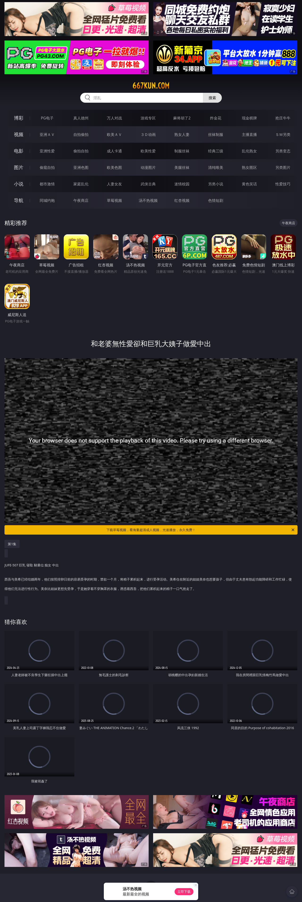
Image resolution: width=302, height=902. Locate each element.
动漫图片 (148, 167)
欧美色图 (114, 167)
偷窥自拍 (47, 167)
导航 (18, 200)
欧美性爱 (148, 151)
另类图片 (282, 167)
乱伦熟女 (249, 151)
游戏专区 (148, 118)
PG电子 (47, 118)
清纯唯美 (215, 167)
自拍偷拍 (80, 134)
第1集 (12, 544)
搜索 (212, 97)
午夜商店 (80, 200)
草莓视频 (114, 200)
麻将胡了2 (181, 118)
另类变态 (282, 151)
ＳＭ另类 (282, 134)
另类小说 (215, 184)
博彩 (18, 118)
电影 (18, 151)
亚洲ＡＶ (47, 134)
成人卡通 (114, 151)
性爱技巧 (282, 184)
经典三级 (215, 151)
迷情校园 (181, 184)
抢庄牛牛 (282, 118)
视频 (18, 134)
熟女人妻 (181, 134)
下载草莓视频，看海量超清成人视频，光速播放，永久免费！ (200, 530)
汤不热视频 (148, 200)
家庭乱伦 (80, 184)
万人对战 (114, 118)
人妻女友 (114, 184)
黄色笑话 (249, 184)
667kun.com (150, 85)
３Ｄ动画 (148, 134)
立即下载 (184, 891)
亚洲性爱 (47, 151)
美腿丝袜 (181, 167)
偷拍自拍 (80, 151)
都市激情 (47, 184)
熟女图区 (249, 167)
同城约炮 (47, 200)
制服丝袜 (181, 151)
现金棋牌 (249, 118)
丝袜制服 (215, 134)
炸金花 (215, 118)
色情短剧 (215, 200)
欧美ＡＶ (114, 134)
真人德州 (80, 118)
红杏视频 (181, 200)
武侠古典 (148, 184)
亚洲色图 (80, 167)
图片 (18, 167)
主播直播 (249, 134)
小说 (18, 184)
